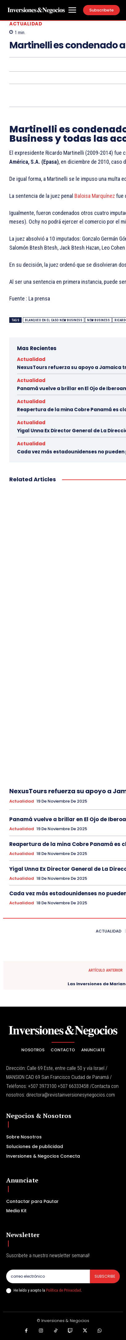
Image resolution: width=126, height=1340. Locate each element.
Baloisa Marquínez (94, 196)
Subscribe (104, 1276)
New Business (98, 320)
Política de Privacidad (63, 1290)
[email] (48, 1276)
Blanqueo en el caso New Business (53, 320)
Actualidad (25, 23)
